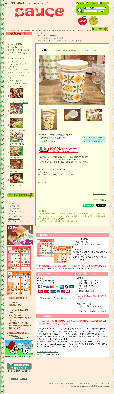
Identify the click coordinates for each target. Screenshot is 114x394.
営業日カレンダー (84, 31)
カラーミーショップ (65, 386)
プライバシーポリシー (16, 211)
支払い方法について (72, 383)
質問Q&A (71, 31)
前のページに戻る (72, 192)
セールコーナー (31, 31)
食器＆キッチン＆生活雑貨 (19, 50)
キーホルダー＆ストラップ (19, 86)
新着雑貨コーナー (16, 31)
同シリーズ (42, 182)
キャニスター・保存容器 (74, 41)
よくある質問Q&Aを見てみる (47, 352)
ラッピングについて (15, 213)
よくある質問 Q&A (15, 216)
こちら (15, 336)
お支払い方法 (45, 31)
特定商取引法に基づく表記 (56, 383)
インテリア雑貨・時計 (18, 58)
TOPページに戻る (72, 198)
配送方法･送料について (87, 383)
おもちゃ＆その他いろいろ (19, 72)
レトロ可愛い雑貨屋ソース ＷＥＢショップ (26, 3)
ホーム (39, 33)
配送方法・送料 (14, 206)
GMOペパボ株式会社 (91, 386)
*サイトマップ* (14, 219)
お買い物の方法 (14, 208)
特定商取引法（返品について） (19, 221)
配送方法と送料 (59, 31)
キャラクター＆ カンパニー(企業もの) (19, 100)
